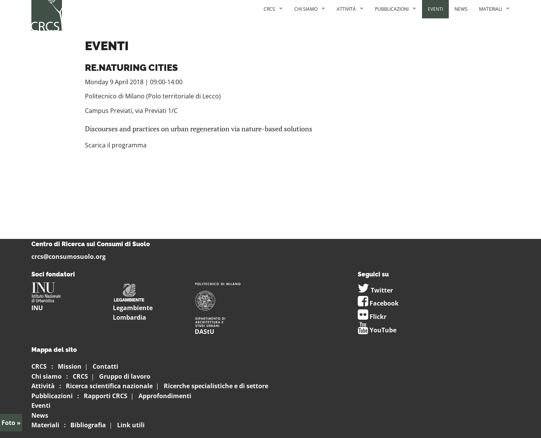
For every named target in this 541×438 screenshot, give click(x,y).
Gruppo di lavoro (124, 376)
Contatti (105, 366)
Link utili (131, 425)
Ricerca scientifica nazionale (109, 386)
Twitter (375, 290)
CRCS (269, 9)
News (461, 9)
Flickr (372, 316)
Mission (69, 366)
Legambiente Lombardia (133, 305)
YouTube (377, 330)
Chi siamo (306, 9)
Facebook (378, 303)
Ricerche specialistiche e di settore (216, 386)
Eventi (435, 9)
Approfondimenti (165, 396)
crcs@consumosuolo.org (68, 256)
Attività (346, 9)
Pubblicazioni (392, 9)
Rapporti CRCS (105, 396)
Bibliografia (88, 425)
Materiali (490, 9)
